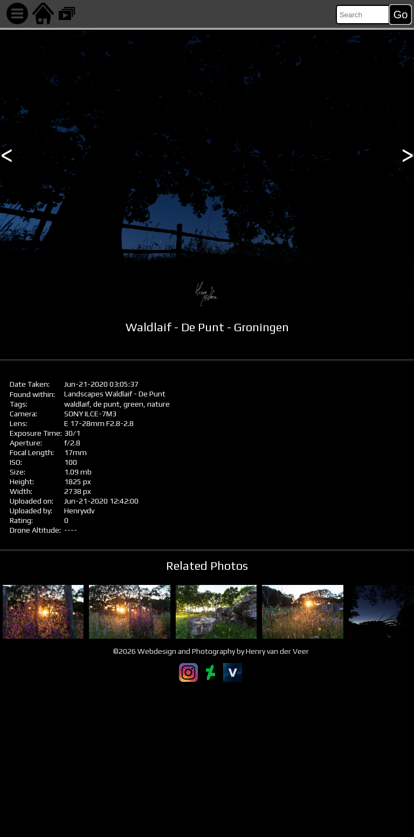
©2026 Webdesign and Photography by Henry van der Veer (211, 651)
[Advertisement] (207, 759)
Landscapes (84, 393)
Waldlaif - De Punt (135, 393)
